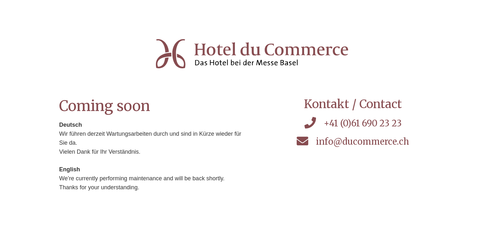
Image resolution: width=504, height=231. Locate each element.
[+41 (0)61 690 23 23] (314, 123)
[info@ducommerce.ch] (306, 141)
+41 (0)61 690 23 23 (363, 123)
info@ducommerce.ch (362, 141)
